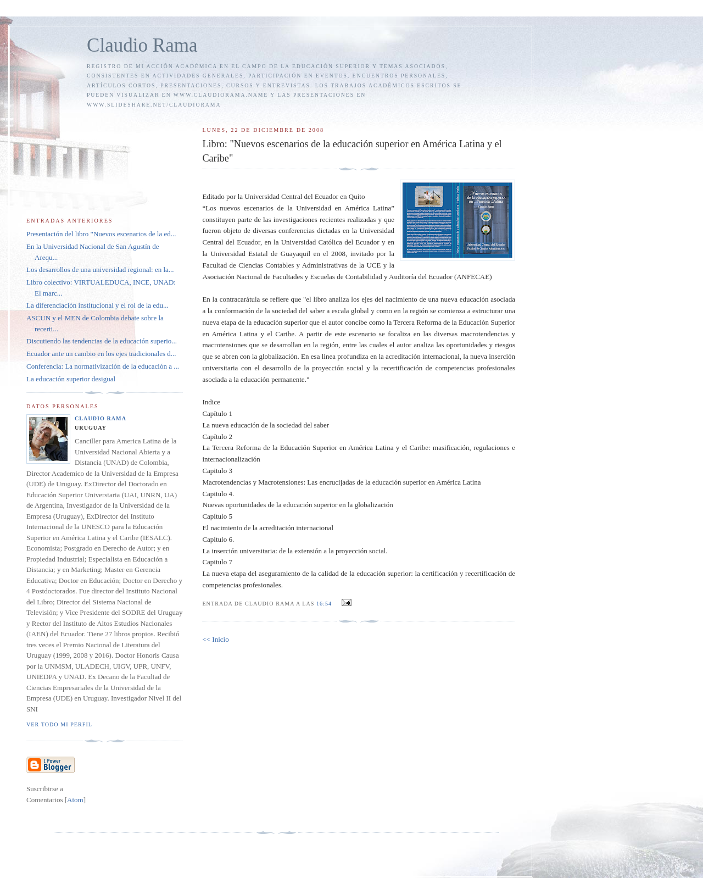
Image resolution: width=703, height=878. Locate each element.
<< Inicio (215, 639)
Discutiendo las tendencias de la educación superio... (101, 341)
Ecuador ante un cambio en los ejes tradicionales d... (101, 353)
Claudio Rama (142, 45)
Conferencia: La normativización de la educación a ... (102, 366)
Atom (75, 800)
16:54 (325, 604)
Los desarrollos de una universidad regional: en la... (100, 269)
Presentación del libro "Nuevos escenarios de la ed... (101, 234)
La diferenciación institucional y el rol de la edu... (97, 305)
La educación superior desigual (70, 379)
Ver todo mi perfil (59, 724)
